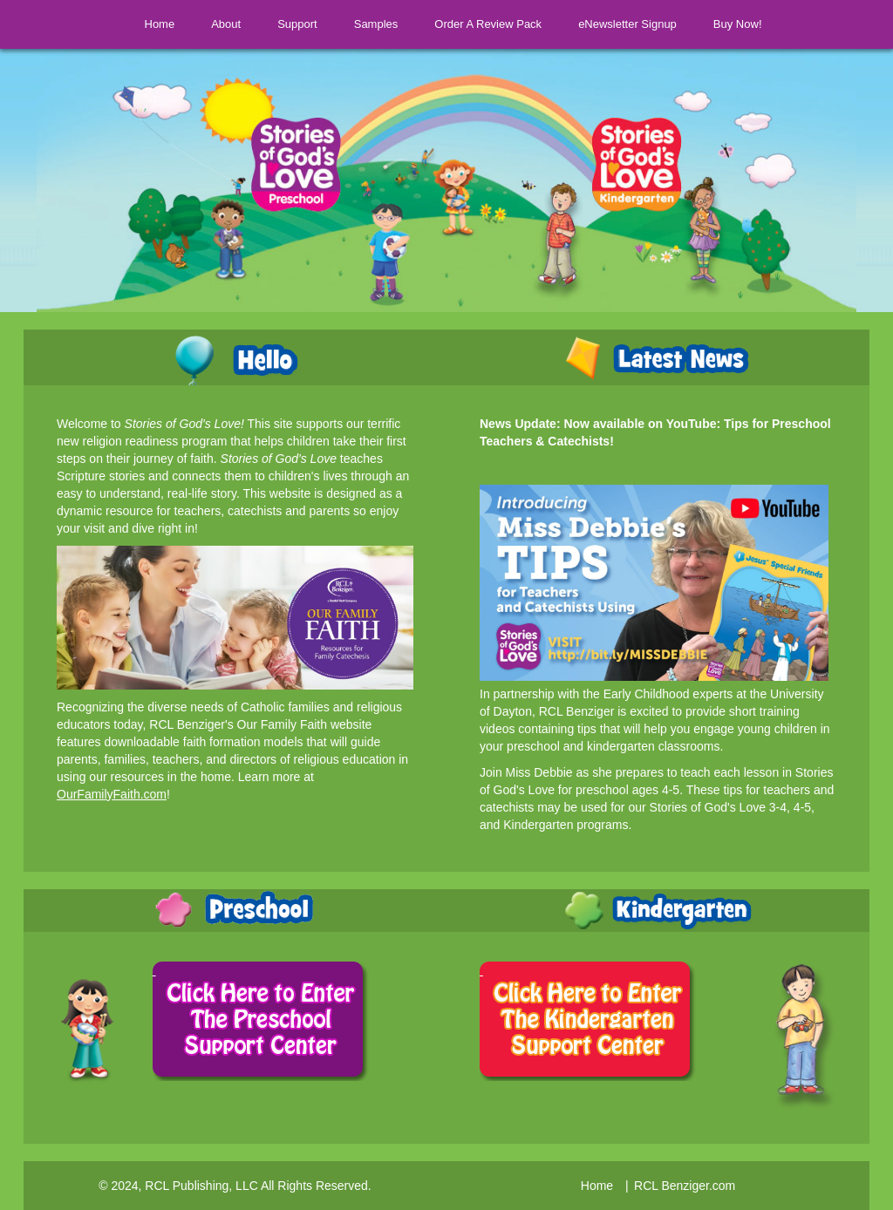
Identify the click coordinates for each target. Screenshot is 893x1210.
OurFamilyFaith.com (112, 794)
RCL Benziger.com (684, 1186)
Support (287, 24)
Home (149, 24)
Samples (376, 24)
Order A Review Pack (498, 24)
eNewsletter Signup (638, 24)
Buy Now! (748, 24)
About (215, 24)
